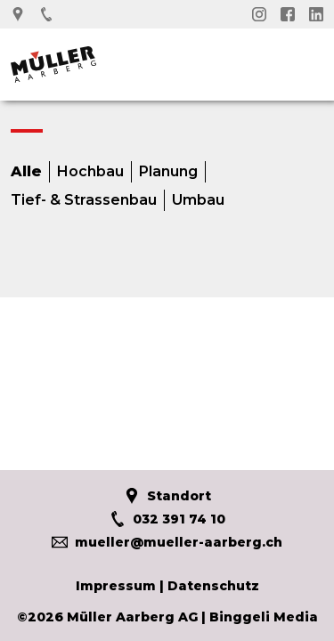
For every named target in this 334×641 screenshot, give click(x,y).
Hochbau (90, 172)
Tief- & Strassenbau (84, 200)
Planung (168, 172)
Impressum (116, 586)
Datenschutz (213, 586)
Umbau (198, 200)
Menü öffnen (310, 59)
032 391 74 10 (167, 519)
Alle (26, 172)
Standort (167, 496)
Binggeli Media (263, 617)
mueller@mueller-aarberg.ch (167, 542)
